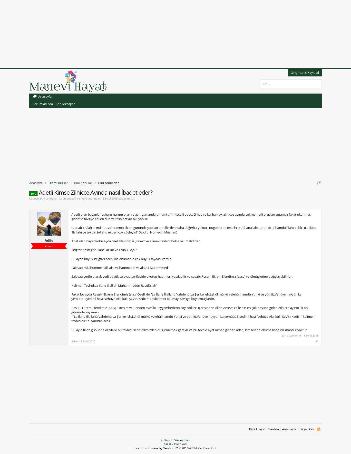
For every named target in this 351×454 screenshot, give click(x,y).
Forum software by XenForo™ (175, 448)
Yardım (273, 429)
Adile (84, 198)
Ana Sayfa (289, 429)
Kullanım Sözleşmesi (175, 440)
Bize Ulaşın (257, 429)
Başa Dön (307, 429)
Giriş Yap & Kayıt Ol (305, 72)
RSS (318, 429)
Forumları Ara (43, 104)
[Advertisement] (146, 34)
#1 (317, 341)
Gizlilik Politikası (175, 444)
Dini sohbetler (49, 198)
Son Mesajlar (65, 104)
